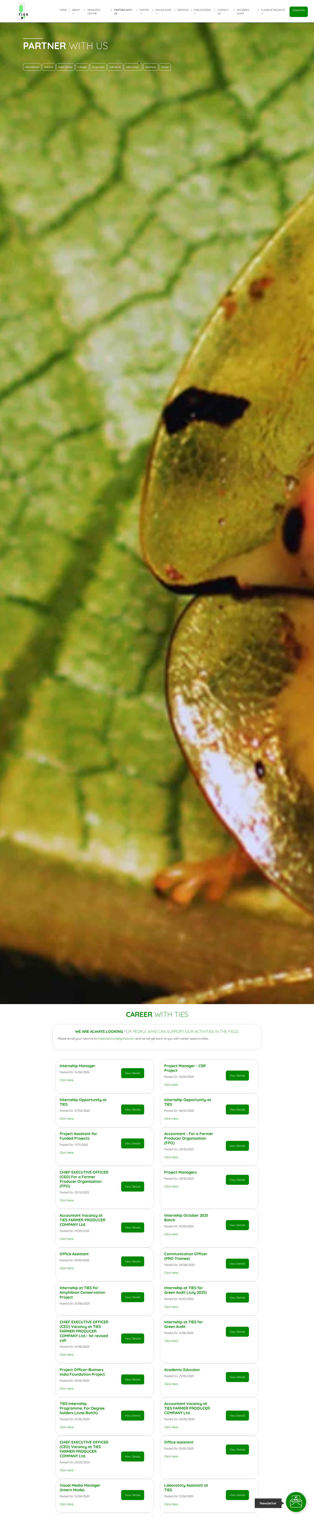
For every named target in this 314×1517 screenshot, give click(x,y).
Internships (133, 65)
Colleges (82, 66)
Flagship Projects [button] (273, 9)
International (32, 66)
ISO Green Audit (243, 11)
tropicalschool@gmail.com (116, 1038)
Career (165, 66)
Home (63, 9)
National (48, 66)
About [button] (76, 9)
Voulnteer (150, 66)
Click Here (66, 1080)
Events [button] (144, 9)
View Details (133, 1073)
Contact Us (222, 11)
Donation (299, 10)
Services (182, 9)
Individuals (115, 66)
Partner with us (123, 11)
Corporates (98, 66)
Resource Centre (94, 11)
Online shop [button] (163, 9)
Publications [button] (202, 9)
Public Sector (65, 66)
